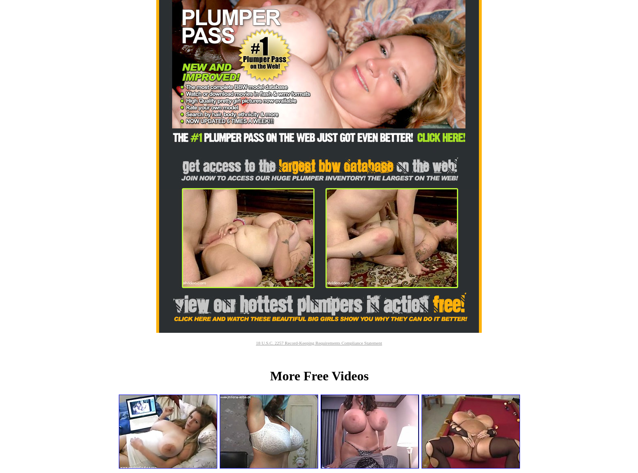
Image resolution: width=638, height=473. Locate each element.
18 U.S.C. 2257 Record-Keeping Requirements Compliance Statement (319, 343)
